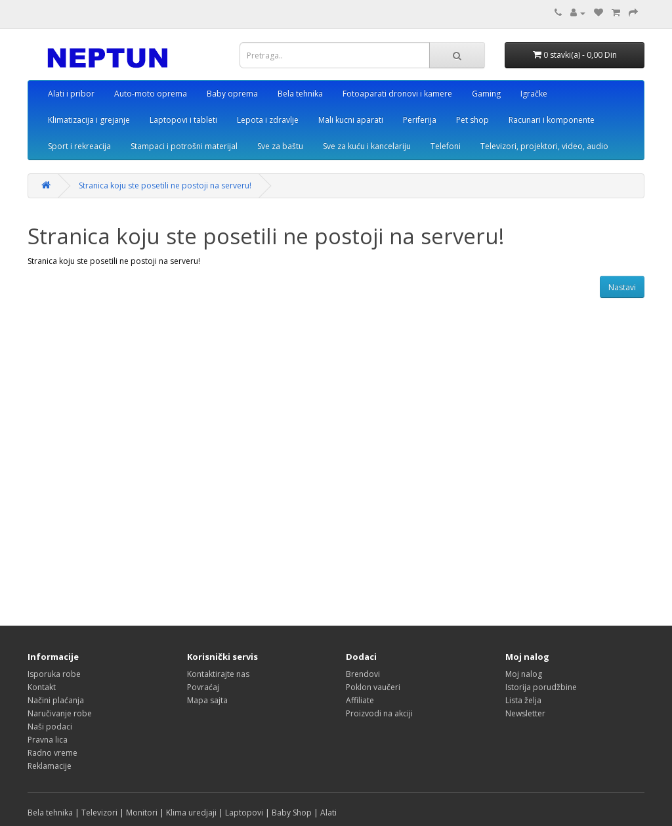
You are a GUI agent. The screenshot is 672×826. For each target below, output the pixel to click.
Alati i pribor (71, 93)
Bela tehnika (300, 93)
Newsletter (525, 713)
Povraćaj (203, 687)
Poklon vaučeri (373, 687)
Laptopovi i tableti (183, 119)
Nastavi (622, 287)
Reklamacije (50, 766)
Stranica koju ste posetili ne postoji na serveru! (165, 185)
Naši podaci (50, 726)
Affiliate (360, 700)
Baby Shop (292, 812)
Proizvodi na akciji (379, 713)
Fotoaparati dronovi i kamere (397, 93)
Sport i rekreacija (79, 146)
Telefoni (445, 146)
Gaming (486, 93)
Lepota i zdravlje (268, 119)
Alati (328, 812)
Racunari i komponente (552, 119)
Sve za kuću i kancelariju (367, 146)
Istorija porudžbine (541, 687)
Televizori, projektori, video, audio (544, 146)
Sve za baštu (280, 146)
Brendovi (363, 674)
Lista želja (523, 700)
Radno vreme (52, 752)
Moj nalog (523, 674)
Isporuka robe (54, 674)
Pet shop (472, 119)
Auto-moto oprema (150, 93)
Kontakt (42, 687)
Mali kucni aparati (350, 119)
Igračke (533, 93)
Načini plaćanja (56, 700)
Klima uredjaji (191, 812)
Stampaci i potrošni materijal (184, 146)
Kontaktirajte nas (218, 674)
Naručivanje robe (60, 713)
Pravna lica (48, 739)
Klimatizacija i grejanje (89, 119)
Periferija (419, 119)
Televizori (99, 812)
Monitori (142, 812)
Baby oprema (232, 93)
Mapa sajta (207, 700)
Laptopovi (244, 812)
